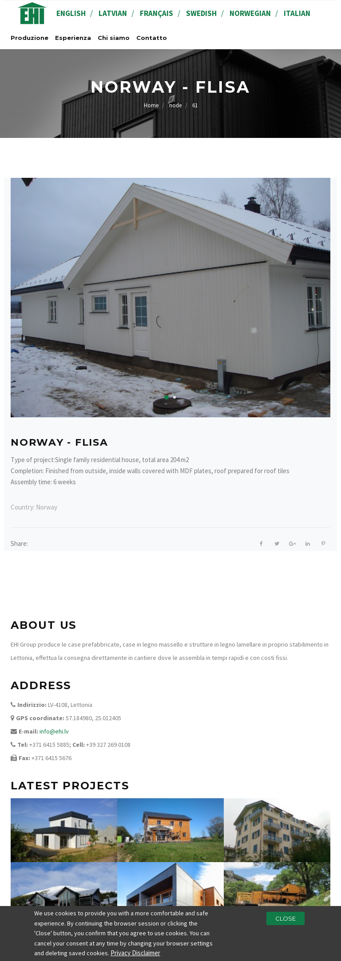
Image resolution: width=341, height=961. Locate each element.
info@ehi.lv (54, 731)
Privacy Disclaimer (135, 953)
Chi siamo (114, 37)
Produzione (29, 37)
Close (285, 919)
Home (151, 105)
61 (195, 105)
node (175, 105)
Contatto (151, 37)
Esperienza (73, 37)
